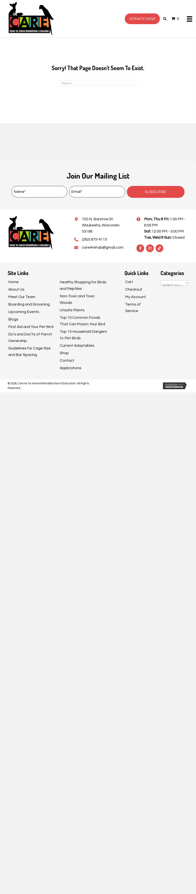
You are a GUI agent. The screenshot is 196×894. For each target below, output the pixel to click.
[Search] (98, 83)
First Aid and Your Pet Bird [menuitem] (30, 327)
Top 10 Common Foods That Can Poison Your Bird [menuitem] (82, 321)
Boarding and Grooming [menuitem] (29, 304)
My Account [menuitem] (135, 297)
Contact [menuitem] (67, 360)
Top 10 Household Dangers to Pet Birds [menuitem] (83, 335)
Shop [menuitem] (64, 353)
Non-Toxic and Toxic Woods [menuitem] (77, 299)
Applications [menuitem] (70, 368)
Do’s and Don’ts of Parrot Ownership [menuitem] (30, 337)
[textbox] (174, 285)
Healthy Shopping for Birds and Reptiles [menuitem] (83, 285)
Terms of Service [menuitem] (133, 307)
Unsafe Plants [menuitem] (72, 310)
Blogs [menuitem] (13, 319)
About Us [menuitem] (16, 289)
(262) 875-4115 (94, 239)
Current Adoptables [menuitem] (77, 346)
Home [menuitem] (13, 282)
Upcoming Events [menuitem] (23, 312)
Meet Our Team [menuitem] (21, 297)
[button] (156, 192)
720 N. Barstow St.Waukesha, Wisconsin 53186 (100, 225)
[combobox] (174, 283)
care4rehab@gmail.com (102, 247)
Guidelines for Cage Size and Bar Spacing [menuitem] (29, 351)
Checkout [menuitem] (133, 289)
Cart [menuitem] (129, 282)
